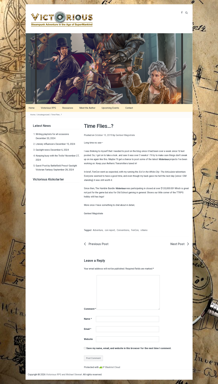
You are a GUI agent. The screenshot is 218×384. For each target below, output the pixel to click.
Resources (67, 108)
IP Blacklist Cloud (111, 367)
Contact (129, 108)
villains (143, 230)
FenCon (135, 230)
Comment (90, 309)
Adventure (98, 230)
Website (88, 339)
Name (88, 319)
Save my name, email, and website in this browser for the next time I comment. (128, 348)
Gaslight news (43, 149)
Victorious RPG (48, 108)
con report (110, 230)
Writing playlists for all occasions (52, 134)
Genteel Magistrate (125, 135)
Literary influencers (45, 144)
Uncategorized (43, 115)
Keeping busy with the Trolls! (50, 155)
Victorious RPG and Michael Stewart (64, 374)
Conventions (123, 230)
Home (32, 108)
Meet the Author (87, 108)
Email (87, 329)
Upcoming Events (110, 108)
